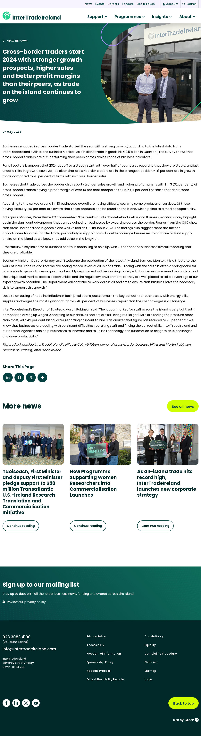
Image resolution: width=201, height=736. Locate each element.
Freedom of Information (104, 654)
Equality (150, 645)
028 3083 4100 (17, 637)
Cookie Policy (154, 636)
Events (100, 4)
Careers (113, 4)
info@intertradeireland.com (29, 649)
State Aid (151, 662)
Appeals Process (99, 671)
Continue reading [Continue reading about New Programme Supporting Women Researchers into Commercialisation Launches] (88, 527)
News (88, 4)
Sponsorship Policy (100, 662)
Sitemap (150, 671)
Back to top (183, 703)
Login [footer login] (148, 679)
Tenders (128, 4)
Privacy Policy (96, 636)
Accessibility (95, 645)
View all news (15, 43)
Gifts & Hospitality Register (106, 679)
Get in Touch (146, 4)
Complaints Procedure (161, 654)
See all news (183, 408)
